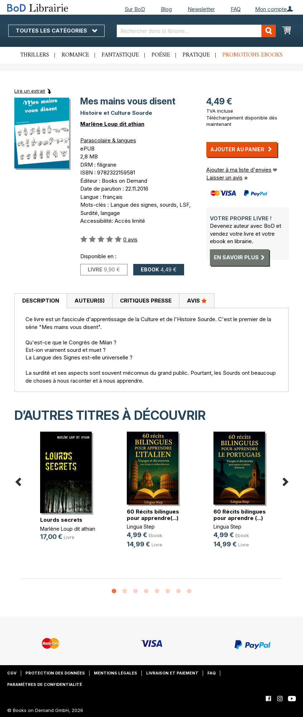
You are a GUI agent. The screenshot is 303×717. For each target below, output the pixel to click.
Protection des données (55, 673)
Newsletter (201, 9)
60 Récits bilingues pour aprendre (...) (239, 514)
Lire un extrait (29, 91)
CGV (11, 673)
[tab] (40, 301)
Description (40, 300)
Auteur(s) (89, 300)
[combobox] (196, 31)
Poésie (161, 55)
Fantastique (120, 55)
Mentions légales (115, 673)
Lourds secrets (61, 519)
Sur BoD (135, 9)
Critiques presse (146, 300)
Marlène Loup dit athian (112, 124)
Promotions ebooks (252, 55)
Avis (197, 300)
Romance (75, 55)
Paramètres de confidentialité (44, 684)
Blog (166, 9)
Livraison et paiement (172, 673)
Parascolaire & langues (108, 140)
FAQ (236, 9)
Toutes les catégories (56, 30)
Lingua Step (141, 527)
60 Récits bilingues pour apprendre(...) (153, 514)
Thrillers (34, 55)
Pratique (196, 55)
